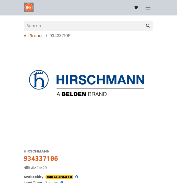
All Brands (33, 36)
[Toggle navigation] (148, 7)
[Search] (148, 26)
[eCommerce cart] (135, 7)
